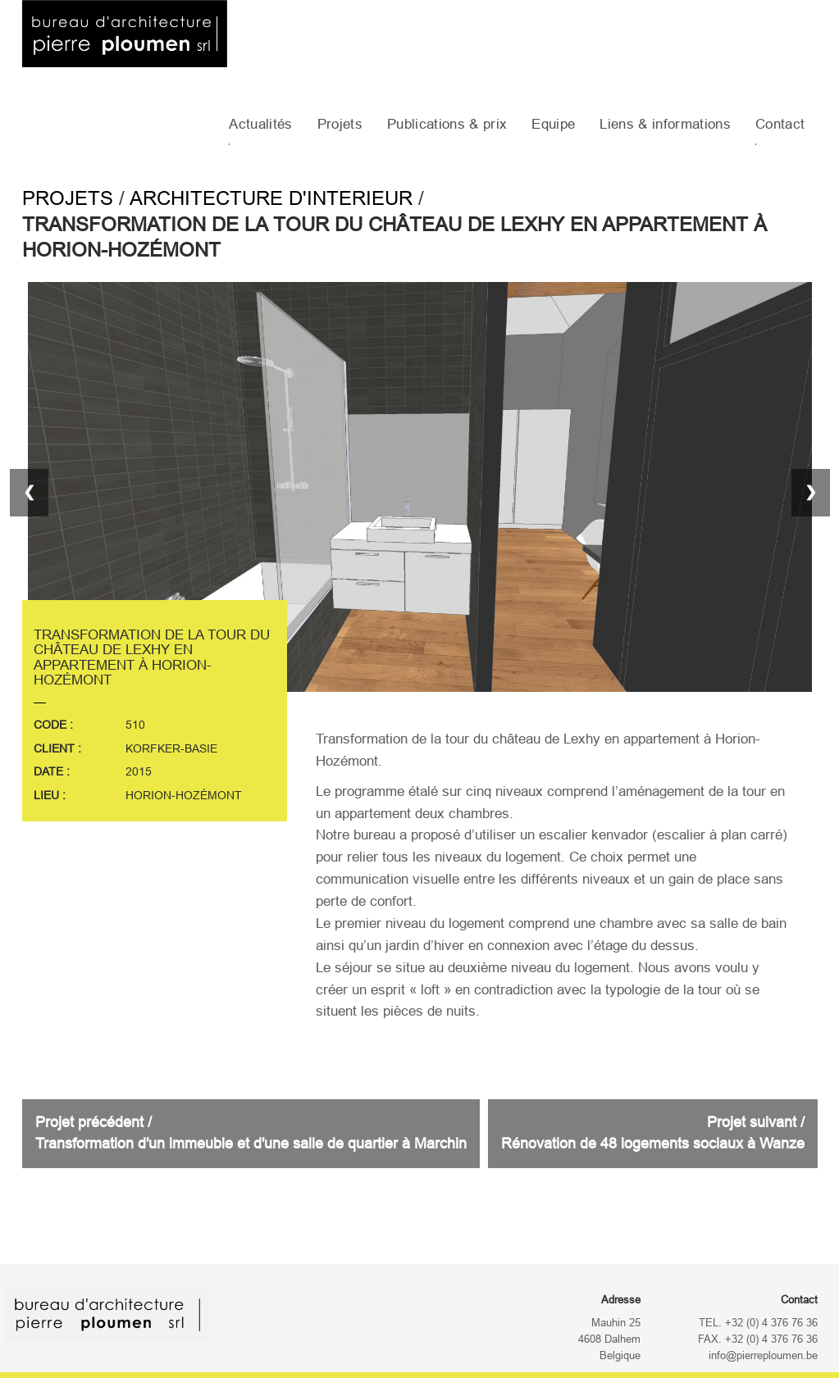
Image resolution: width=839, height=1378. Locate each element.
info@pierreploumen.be (763, 1356)
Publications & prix (447, 124)
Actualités (260, 124)
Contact (780, 124)
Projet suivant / (653, 1133)
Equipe (553, 124)
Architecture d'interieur (271, 198)
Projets (340, 124)
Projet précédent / (251, 1133)
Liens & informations (665, 124)
